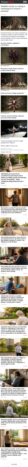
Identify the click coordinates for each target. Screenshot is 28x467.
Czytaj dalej (14, 464)
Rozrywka (25, 185)
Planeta (7, 2)
